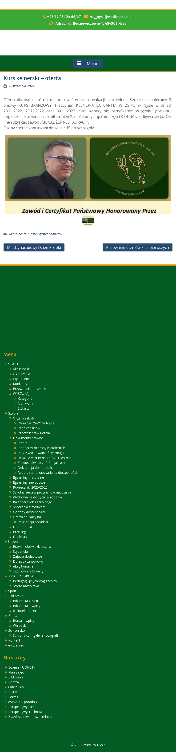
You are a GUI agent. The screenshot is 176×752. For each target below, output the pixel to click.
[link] (21, 86)
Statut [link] (22, 443)
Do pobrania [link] (22, 527)
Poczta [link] (13, 682)
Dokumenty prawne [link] (28, 438)
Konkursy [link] (20, 383)
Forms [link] (13, 697)
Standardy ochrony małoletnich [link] (41, 448)
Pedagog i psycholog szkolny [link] (35, 581)
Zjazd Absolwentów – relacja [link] (30, 716)
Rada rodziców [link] (29, 428)
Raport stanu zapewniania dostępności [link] (47, 472)
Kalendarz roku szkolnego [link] (32, 502)
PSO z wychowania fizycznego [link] (41, 452)
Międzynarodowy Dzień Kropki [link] (34, 247)
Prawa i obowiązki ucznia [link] (32, 546)
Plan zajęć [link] (16, 672)
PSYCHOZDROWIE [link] (22, 576)
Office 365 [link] (16, 687)
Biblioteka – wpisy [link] (26, 605)
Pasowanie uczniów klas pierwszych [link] (137, 247)
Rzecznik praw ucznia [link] (34, 433)
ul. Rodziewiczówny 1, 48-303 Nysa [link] (97, 23)
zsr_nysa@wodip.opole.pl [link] (110, 17)
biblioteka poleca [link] (26, 610)
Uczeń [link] (13, 541)
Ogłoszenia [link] (21, 374)
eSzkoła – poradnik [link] (22, 702)
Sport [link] (12, 591)
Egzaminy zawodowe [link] (29, 482)
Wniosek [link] (19, 625)
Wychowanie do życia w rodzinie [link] (37, 497)
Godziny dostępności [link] (29, 512)
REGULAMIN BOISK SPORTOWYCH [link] (45, 457)
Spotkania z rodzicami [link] (29, 507)
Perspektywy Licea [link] (22, 707)
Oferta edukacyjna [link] (27, 517)
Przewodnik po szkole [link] (29, 388)
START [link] (13, 364)
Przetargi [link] (20, 531)
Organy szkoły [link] (24, 418)
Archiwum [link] (25, 403)
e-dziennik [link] (16, 645)
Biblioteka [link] (15, 596)
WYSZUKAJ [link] (21, 393)
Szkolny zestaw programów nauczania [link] (42, 492)
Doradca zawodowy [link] (28, 561)
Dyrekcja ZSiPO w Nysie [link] (36, 423)
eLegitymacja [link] (23, 566)
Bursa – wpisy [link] (23, 620)
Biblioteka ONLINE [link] (27, 601)
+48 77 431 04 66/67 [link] (64, 17)
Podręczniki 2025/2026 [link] (30, 487)
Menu (87, 63)
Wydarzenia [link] (22, 378)
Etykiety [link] (23, 408)
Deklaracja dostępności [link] (35, 467)
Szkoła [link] (13, 413)
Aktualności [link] (17, 234)
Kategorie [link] (25, 398)
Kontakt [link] (14, 640)
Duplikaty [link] (20, 536)
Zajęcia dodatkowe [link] (27, 556)
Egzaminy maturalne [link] (28, 477)
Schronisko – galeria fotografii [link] (36, 635)
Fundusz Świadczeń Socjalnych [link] (41, 462)
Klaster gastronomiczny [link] (45, 234)
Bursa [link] (12, 615)
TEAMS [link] (13, 692)
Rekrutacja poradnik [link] (33, 522)
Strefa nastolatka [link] (26, 586)
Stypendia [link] (20, 551)
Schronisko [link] (16, 630)
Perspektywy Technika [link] (25, 711)
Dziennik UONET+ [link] (22, 667)
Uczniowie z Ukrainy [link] (28, 571)
